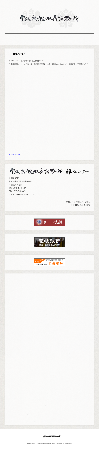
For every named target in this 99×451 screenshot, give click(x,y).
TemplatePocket (49, 444)
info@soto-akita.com (25, 194)
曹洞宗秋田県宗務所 (52, 436)
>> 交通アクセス (15, 185)
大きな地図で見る (14, 155)
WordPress (68, 444)
